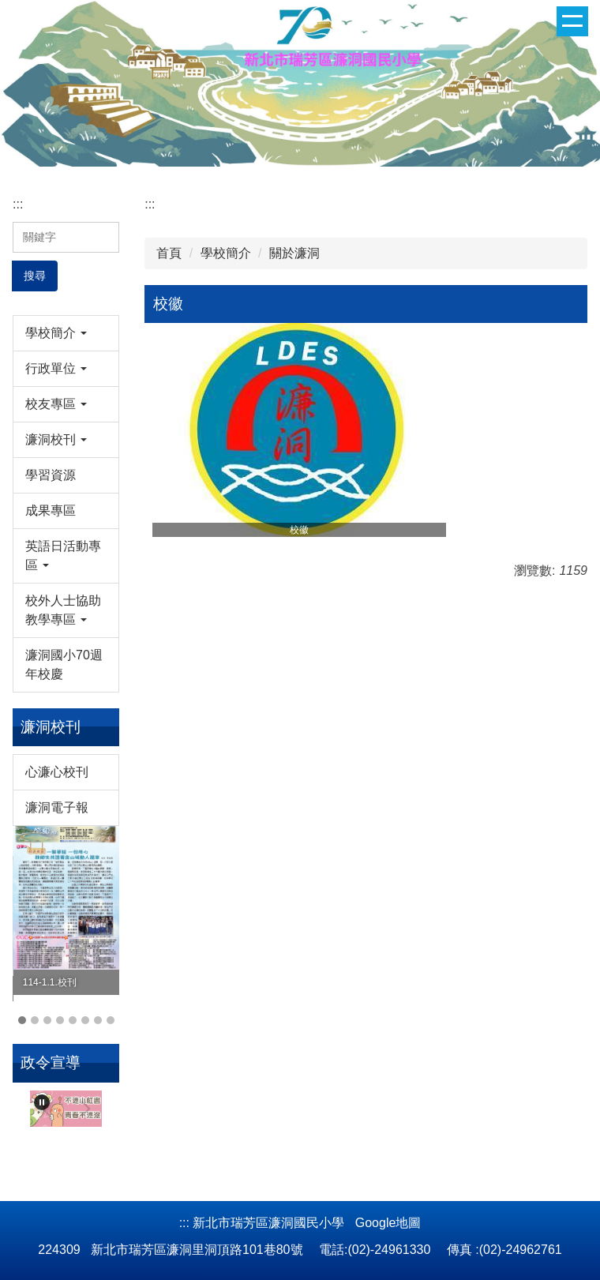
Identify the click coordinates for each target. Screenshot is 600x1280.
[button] (65, 333)
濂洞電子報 (56, 807)
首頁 (169, 253)
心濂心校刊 (56, 772)
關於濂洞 (294, 253)
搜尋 (35, 275)
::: (18, 204)
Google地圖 (388, 1222)
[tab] (22, 1020)
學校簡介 (226, 253)
